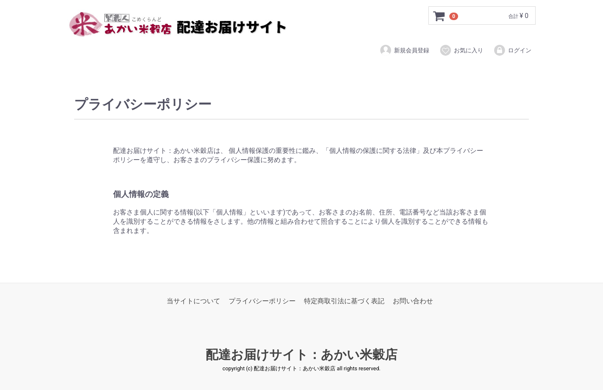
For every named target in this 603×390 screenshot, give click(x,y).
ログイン (512, 50)
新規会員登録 (404, 50)
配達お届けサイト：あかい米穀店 (301, 355)
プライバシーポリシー (262, 301)
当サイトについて (193, 301)
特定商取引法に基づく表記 (344, 301)
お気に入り (461, 50)
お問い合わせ (413, 301)
